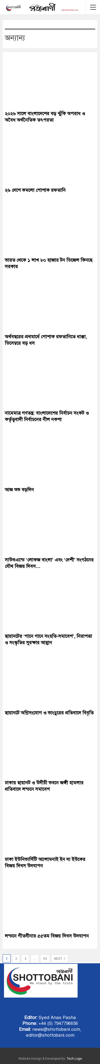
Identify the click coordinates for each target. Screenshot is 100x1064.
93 (45, 959)
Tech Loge (74, 1059)
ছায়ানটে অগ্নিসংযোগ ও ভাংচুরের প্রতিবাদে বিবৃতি (49, 713)
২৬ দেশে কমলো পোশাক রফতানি (35, 190)
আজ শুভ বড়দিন (19, 490)
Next (59, 958)
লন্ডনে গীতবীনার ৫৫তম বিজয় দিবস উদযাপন (47, 936)
